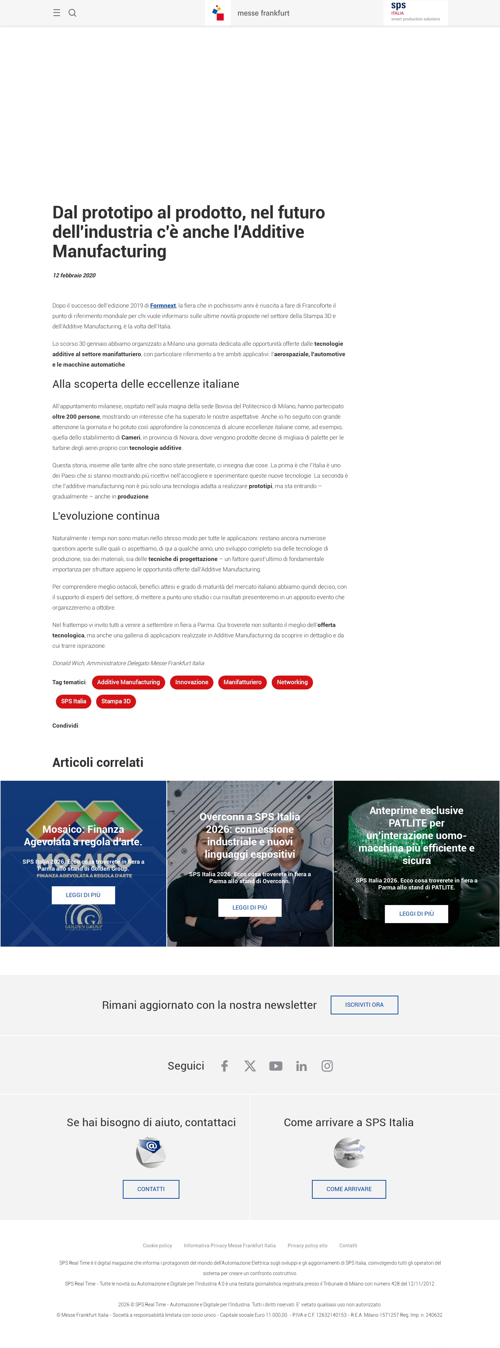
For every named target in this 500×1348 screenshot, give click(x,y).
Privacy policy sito (308, 1245)
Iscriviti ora (364, 1005)
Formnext (163, 305)
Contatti (151, 1189)
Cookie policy (157, 1245)
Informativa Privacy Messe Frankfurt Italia (230, 1245)
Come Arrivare (349, 1189)
